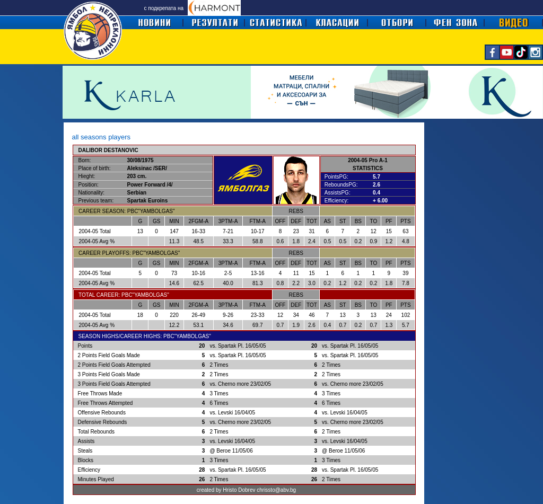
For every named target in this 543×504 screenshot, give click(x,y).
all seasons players (101, 137)
